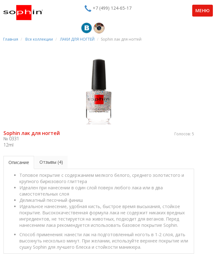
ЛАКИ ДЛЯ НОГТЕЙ (77, 39)
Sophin (23, 12)
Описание (18, 162)
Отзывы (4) (51, 162)
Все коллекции (39, 39)
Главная (10, 39)
